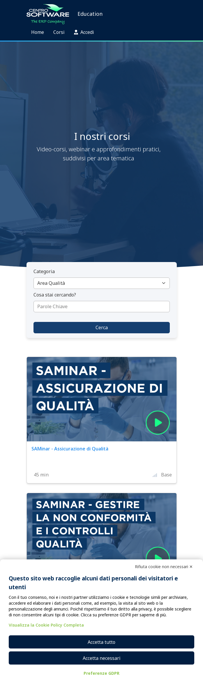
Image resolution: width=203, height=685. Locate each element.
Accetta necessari (102, 658)
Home (37, 32)
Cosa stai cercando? (54, 295)
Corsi (59, 32)
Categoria (44, 271)
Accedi (84, 32)
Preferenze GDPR (101, 673)
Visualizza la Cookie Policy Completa (46, 625)
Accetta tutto (101, 642)
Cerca (102, 327)
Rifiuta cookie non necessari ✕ (164, 566)
